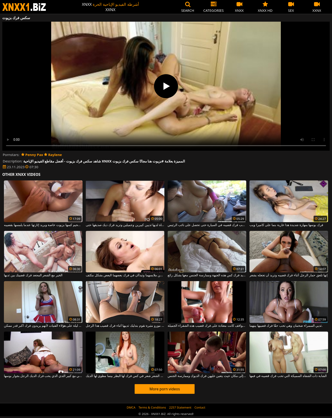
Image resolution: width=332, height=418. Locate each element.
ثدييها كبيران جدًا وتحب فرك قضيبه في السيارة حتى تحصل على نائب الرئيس (207, 225)
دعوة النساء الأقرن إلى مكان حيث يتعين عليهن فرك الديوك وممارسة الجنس (207, 376)
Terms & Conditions (152, 407)
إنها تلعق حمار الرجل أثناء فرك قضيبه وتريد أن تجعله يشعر (288, 275)
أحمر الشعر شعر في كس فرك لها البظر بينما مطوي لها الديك (125, 376)
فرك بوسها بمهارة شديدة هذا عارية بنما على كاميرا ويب (286, 225)
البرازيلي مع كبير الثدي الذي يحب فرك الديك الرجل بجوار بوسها (43, 376)
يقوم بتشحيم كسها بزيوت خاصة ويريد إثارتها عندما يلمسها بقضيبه (43, 225)
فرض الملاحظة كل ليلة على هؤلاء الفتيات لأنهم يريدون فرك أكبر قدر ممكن (43, 326)
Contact (199, 407)
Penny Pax (32, 154)
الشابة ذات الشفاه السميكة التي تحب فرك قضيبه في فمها (288, 376)
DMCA (131, 407)
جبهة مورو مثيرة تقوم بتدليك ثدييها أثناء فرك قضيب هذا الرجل (125, 326)
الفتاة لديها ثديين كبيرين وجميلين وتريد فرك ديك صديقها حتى (125, 225)
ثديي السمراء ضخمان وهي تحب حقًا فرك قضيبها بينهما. (286, 326)
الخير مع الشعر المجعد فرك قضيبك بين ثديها (33, 275)
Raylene (53, 154)
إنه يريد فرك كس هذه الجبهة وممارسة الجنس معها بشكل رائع (207, 275)
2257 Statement (180, 407)
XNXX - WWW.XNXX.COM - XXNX (24, 7)
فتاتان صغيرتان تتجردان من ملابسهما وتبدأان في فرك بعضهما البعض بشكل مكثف (125, 275)
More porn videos (164, 389)
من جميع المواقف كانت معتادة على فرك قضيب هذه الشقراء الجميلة (207, 326)
